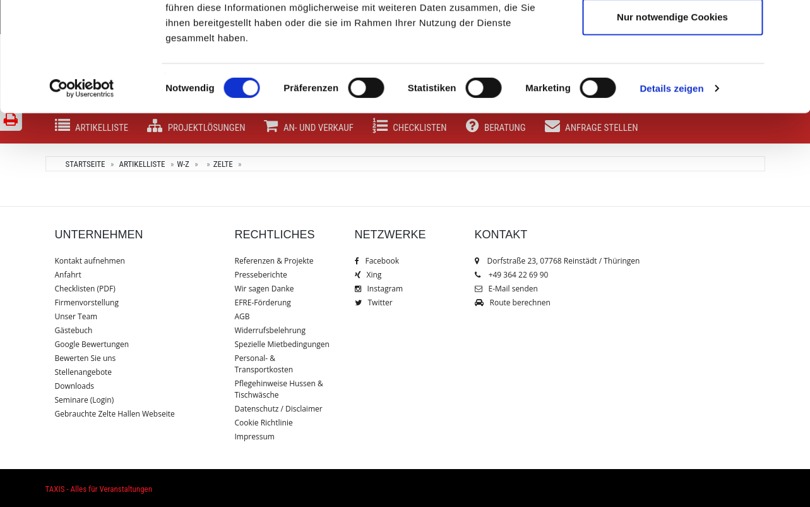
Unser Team (76, 316)
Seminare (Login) (84, 399)
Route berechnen (513, 302)
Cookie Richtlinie (264, 422)
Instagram (379, 288)
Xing (368, 274)
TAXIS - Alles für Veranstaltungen (98, 489)
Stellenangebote (83, 372)
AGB (242, 316)
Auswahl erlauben (672, 75)
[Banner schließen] (790, 19)
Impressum (255, 436)
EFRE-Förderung (263, 302)
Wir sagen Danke (264, 288)
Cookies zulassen (672, 33)
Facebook (377, 260)
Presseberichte (261, 274)
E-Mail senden (506, 288)
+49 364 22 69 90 (519, 274)
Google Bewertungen (92, 344)
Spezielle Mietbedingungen (282, 344)
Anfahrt (68, 274)
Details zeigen (671, 188)
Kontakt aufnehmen (90, 260)
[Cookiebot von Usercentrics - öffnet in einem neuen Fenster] (82, 188)
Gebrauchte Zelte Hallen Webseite (115, 413)
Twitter (374, 302)
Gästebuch (74, 330)
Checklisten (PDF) (85, 288)
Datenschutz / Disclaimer (279, 408)
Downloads (75, 386)
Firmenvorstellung (87, 302)
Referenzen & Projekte (274, 260)
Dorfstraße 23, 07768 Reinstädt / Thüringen (557, 260)
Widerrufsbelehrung (270, 330)
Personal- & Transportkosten (264, 364)
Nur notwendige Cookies (672, 116)
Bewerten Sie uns (85, 358)
